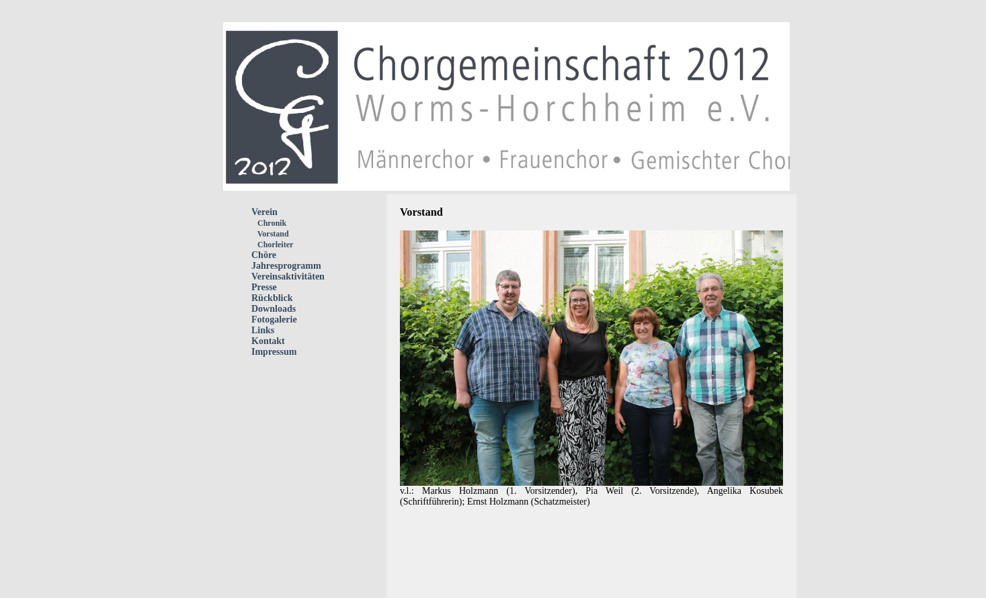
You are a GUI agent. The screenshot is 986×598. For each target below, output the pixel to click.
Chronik (268, 223)
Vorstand (270, 234)
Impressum (273, 352)
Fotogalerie (274, 319)
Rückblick (271, 298)
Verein (264, 212)
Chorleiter (272, 244)
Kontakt (268, 341)
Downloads (273, 309)
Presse (264, 287)
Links (262, 330)
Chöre (263, 255)
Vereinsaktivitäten (288, 276)
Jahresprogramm (286, 266)
